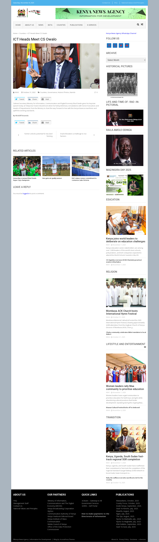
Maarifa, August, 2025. (125, 511)
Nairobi (72, 92)
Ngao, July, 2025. (123, 514)
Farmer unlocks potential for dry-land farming (38, 135)
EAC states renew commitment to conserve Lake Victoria (84, 179)
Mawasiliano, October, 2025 (127, 501)
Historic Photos (63, 92)
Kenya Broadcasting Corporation (61, 508)
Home (18, 25)
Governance (52, 92)
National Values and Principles (133, 3)
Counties (61, 25)
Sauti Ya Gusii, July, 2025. (126, 527)
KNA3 (17, 92)
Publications (76, 25)
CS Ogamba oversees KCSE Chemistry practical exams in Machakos (123, 261)
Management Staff (20, 503)
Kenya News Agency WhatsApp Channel (121, 33)
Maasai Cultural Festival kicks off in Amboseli (122, 408)
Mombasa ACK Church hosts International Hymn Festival (122, 312)
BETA (50, 25)
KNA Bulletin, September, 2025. (128, 524)
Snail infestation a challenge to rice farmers (73, 135)
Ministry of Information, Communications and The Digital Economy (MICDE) (60, 503)
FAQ (115, 3)
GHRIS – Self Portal (89, 506)
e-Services (91, 25)
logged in (26, 193)
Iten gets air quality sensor (52, 178)
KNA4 (108, 337)
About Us (29, 25)
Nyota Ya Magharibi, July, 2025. (128, 522)
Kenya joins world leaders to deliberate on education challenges (126, 240)
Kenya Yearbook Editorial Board (60, 516)
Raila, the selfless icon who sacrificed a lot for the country (124, 479)
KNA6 (108, 317)
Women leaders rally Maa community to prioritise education (125, 388)
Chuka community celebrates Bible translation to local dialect (126, 333)
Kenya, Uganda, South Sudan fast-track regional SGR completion (125, 458)
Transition (113, 417)
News (40, 25)
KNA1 (108, 245)
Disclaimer (133, 540)
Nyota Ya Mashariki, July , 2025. (128, 519)
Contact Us (106, 3)
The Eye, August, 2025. (125, 516)
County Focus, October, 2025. (128, 503)
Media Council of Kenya (57, 524)
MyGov (50, 511)
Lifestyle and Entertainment (125, 344)
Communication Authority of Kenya (62, 514)
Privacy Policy (124, 540)
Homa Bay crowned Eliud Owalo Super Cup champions (24, 179)
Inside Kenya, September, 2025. (128, 506)
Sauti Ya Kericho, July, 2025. (127, 508)
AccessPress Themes (67, 540)
